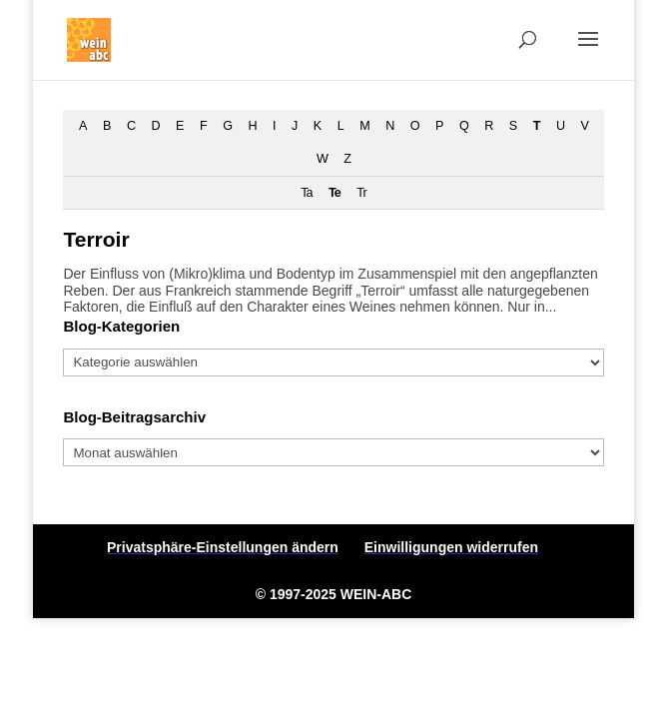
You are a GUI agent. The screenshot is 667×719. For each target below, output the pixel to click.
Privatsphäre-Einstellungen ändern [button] (222, 547)
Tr (360, 193)
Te (334, 193)
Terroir (96, 239)
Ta (306, 193)
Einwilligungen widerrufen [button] (451, 547)
